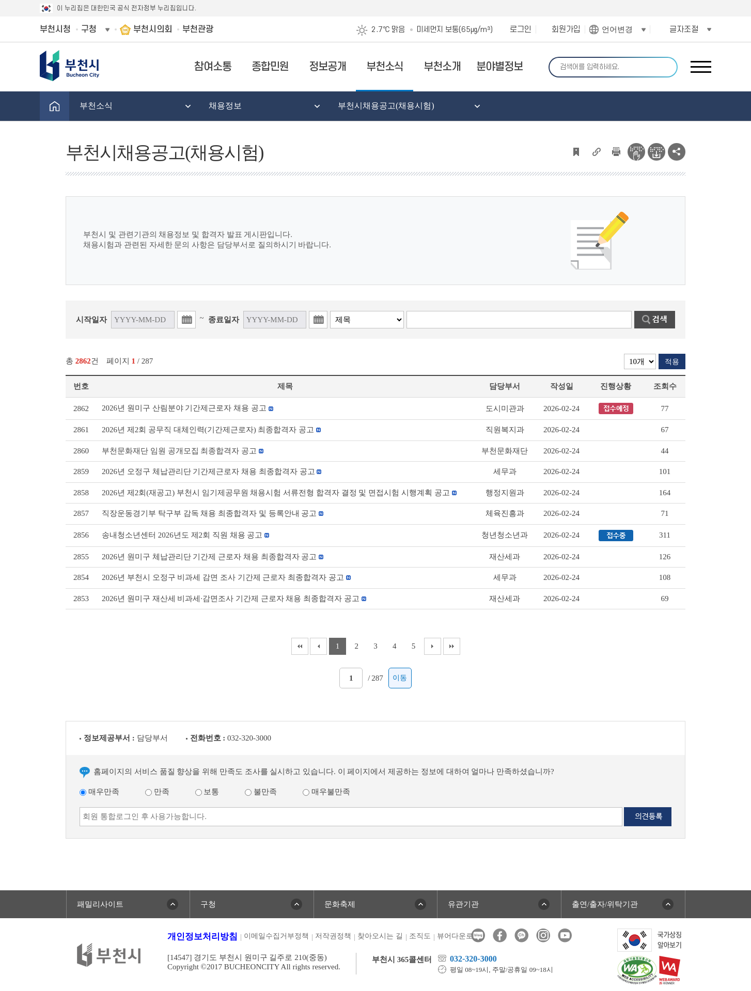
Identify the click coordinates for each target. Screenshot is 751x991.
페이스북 (500, 935)
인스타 (543, 935)
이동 (400, 678)
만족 (157, 792)
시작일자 (91, 320)
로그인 (520, 29)
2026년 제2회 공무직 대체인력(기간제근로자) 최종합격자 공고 (208, 430)
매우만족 (99, 792)
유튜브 (565, 935)
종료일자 (223, 320)
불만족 (261, 792)
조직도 (420, 936)
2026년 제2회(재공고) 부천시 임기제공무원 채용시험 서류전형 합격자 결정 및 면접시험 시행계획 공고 (276, 493)
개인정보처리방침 (202, 936)
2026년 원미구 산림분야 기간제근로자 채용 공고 (184, 408)
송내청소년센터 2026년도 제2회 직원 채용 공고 (182, 535)
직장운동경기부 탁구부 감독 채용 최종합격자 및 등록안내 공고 (209, 513)
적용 (672, 362)
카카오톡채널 (521, 935)
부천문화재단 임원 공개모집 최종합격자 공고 (179, 451)
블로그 (478, 935)
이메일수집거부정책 (276, 936)
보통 (207, 792)
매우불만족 (326, 792)
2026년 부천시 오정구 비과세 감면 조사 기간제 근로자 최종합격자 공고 (223, 577)
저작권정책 (333, 936)
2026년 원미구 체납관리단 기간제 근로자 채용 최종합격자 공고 (209, 557)
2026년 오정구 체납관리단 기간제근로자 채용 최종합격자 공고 (208, 471)
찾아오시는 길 (380, 936)
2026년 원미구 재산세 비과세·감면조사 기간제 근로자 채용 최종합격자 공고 (230, 598)
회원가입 (566, 29)
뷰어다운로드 (458, 936)
